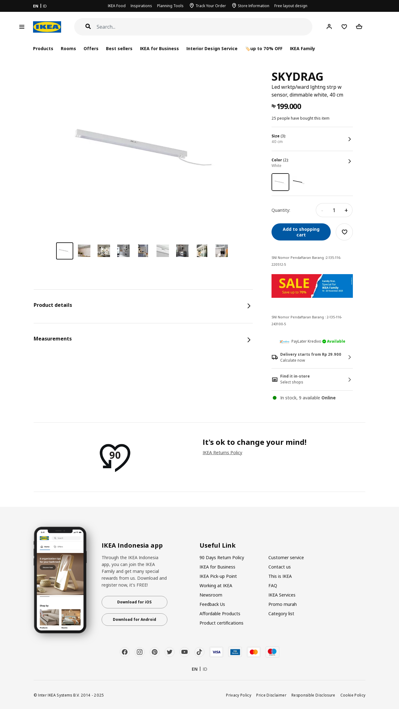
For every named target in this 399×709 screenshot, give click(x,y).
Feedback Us (212, 604)
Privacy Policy (238, 694)
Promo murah (282, 604)
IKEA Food (117, 5)
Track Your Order (210, 5)
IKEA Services (282, 595)
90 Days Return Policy (222, 557)
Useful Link (218, 545)
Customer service (286, 557)
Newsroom (211, 595)
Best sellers (119, 48)
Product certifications (221, 623)
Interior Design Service (211, 48)
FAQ (272, 585)
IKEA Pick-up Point (218, 576)
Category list (281, 613)
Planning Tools (170, 5)
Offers (91, 48)
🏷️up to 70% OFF (263, 48)
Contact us (279, 567)
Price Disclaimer (271, 694)
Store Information (253, 5)
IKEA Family (302, 48)
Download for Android (134, 619)
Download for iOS (134, 602)
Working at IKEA (216, 585)
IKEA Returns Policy (222, 452)
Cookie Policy (353, 694)
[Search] (205, 27)
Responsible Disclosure (313, 694)
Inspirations (141, 5)
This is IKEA (280, 576)
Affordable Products (220, 613)
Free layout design (290, 5)
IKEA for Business (159, 48)
